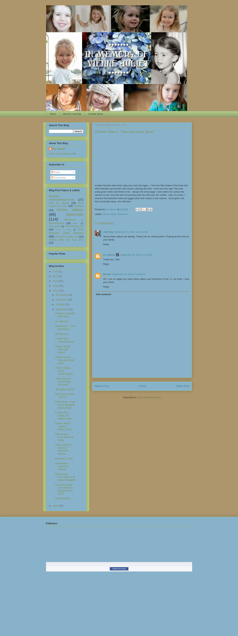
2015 (56, 276)
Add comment (103, 294)
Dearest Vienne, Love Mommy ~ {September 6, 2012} (65, 489)
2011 (56, 505)
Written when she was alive (66, 239)
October (60, 304)
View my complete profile (62, 153)
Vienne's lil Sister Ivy (66, 236)
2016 (56, 271)
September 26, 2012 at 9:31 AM (136, 255)
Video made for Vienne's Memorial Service (63, 449)
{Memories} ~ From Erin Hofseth (62, 466)
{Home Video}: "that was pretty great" (65, 360)
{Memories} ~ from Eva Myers (65, 328)
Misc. (75, 223)
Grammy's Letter (64, 458)
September (62, 309)
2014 (56, 281)
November (62, 299)
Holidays (79, 206)
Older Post (182, 386)
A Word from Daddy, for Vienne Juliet (63, 415)
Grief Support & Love (66, 204)
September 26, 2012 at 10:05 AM (128, 274)
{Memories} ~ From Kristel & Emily (64, 437)
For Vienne (109, 255)
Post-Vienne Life (74, 226)
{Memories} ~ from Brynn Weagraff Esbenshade (65, 404)
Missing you (61, 333)
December (62, 295)
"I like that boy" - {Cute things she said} (64, 381)
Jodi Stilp (108, 232)
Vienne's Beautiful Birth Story (65, 315)
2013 (56, 286)
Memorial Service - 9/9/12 (64, 396)
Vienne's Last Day (72, 114)
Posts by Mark (63, 230)
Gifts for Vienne (59, 203)
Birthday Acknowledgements (62, 197)
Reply (106, 244)
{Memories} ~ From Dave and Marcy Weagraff (65, 477)
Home (53, 114)
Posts (55, 172)
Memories (123, 214)
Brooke (107, 274)
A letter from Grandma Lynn (64, 340)
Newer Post (102, 386)
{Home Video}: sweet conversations (64, 370)
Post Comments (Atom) (149, 397)
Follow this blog (119, 569)
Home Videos (109, 214)
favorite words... (63, 498)
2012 (56, 290)
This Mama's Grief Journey (66, 231)
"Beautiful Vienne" (65, 389)
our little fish (61, 321)
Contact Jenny (95, 114)
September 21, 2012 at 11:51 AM (131, 232)
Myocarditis (54, 226)
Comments (58, 177)
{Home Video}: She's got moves (63, 349)
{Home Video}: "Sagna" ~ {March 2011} (63, 426)
